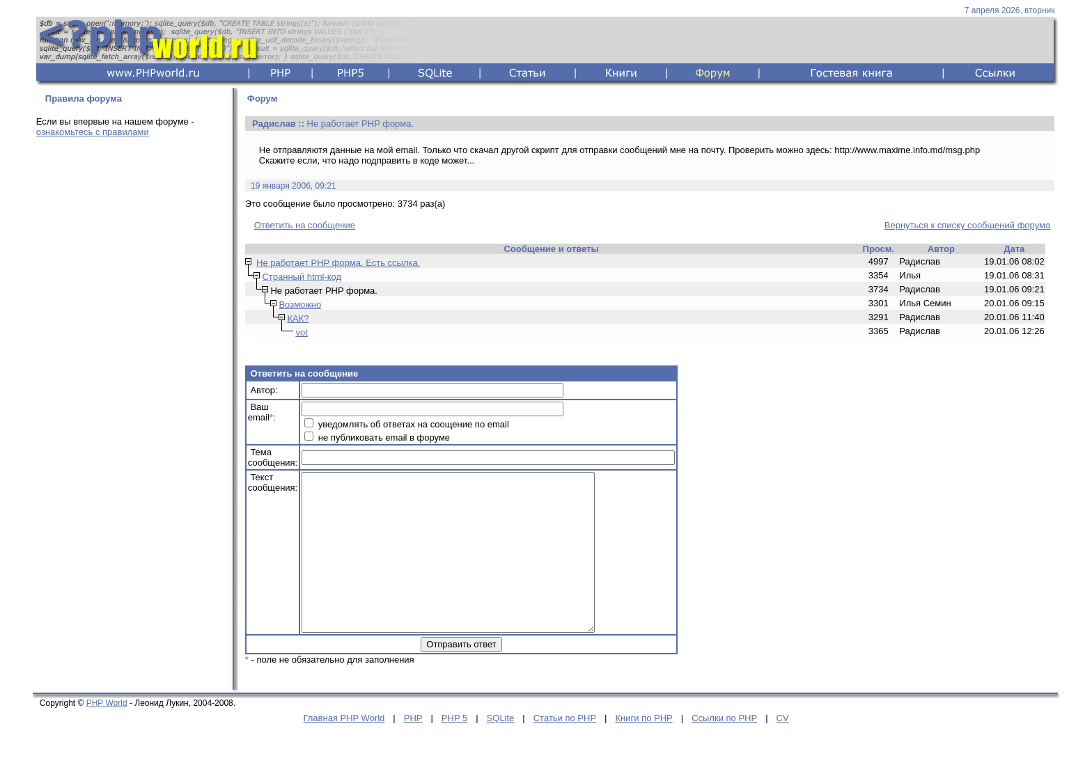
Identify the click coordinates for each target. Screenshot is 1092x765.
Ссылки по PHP (724, 749)
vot (301, 332)
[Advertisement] (130, 367)
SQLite (501, 749)
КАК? (298, 318)
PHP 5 (454, 749)
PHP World (106, 734)
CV (783, 749)
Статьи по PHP (564, 749)
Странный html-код (301, 276)
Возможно (300, 304)
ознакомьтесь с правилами (92, 132)
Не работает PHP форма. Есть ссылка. (338, 263)
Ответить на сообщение (304, 225)
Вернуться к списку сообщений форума (967, 225)
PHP (413, 749)
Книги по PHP (643, 749)
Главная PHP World (343, 749)
